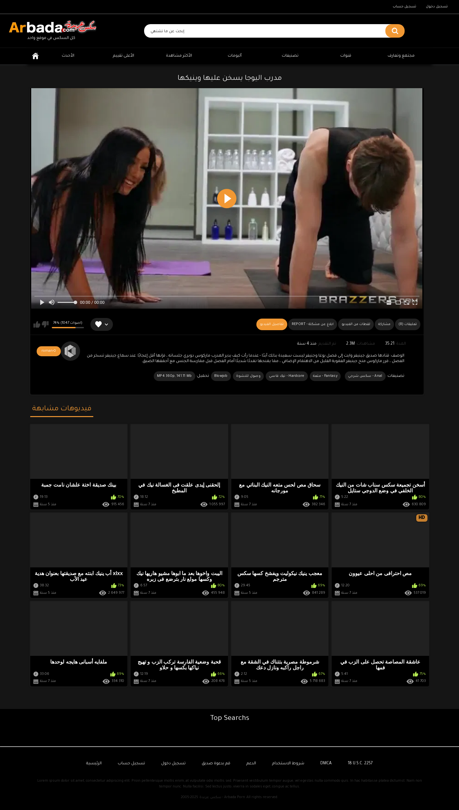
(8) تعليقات (408, 324)
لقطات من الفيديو (356, 324)
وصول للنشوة (248, 376)
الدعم (251, 763)
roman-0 (48, 351)
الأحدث (68, 56)
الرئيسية (35, 56)
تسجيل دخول (437, 7)
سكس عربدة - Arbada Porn (222, 797)
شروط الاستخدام (288, 763)
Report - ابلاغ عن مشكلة (313, 324)
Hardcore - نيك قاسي (287, 376)
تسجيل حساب (404, 7)
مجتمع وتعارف (401, 56)
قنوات (345, 56)
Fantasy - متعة (325, 376)
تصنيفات (290, 56)
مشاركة (384, 324)
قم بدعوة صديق (216, 763)
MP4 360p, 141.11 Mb (174, 376)
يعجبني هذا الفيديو (36, 324)
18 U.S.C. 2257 (360, 763)
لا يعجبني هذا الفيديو (45, 324)
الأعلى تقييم (123, 56)
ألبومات (235, 56)
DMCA (326, 763)
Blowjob (221, 376)
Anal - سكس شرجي (365, 376)
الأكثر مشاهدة (179, 56)
